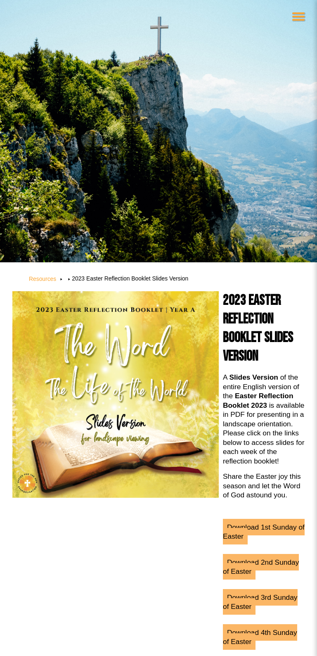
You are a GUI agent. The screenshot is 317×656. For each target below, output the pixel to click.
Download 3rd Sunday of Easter (260, 602)
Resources (42, 279)
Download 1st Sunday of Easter (264, 532)
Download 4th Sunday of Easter (260, 637)
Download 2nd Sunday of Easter (261, 567)
